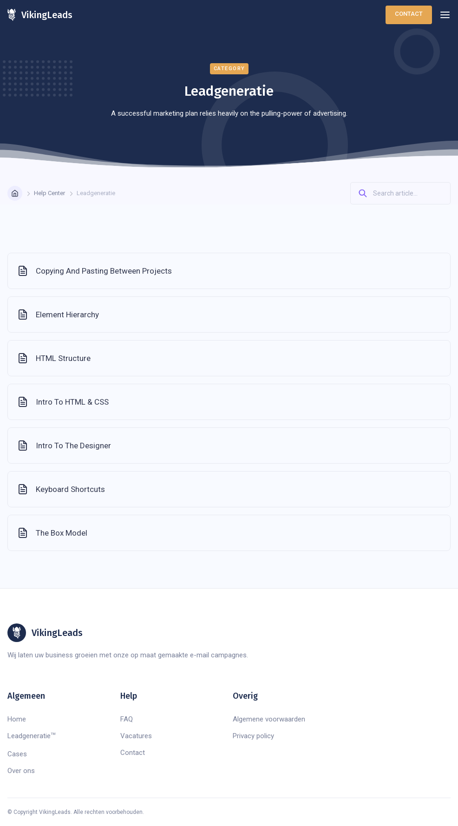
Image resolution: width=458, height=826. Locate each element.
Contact (409, 13)
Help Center (49, 193)
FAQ (126, 719)
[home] (40, 15)
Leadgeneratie (31, 736)
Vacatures (136, 736)
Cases (17, 754)
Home (16, 719)
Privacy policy (253, 736)
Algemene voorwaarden (269, 719)
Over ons (21, 771)
